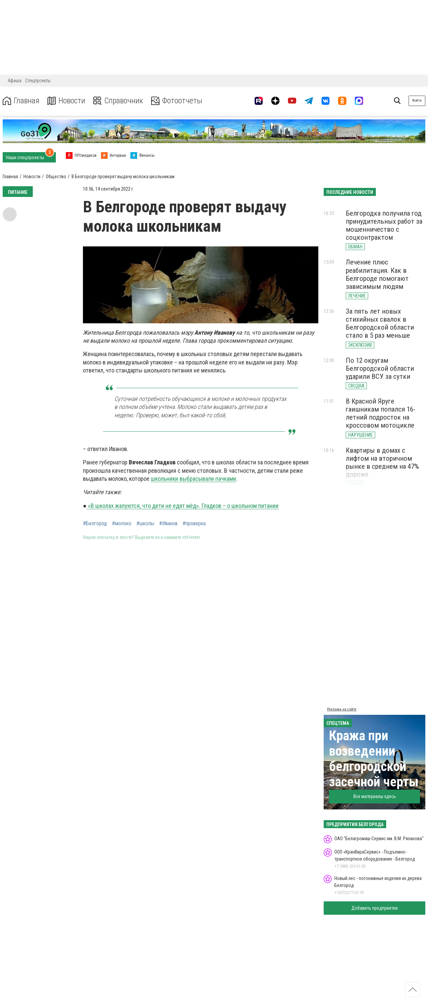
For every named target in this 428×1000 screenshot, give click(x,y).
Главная (21, 100)
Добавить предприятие (374, 908)
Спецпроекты (37, 80)
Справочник (118, 100)
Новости (66, 100)
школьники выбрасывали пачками (193, 478)
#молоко (121, 524)
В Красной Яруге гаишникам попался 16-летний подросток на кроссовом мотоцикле (380, 413)
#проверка (194, 524)
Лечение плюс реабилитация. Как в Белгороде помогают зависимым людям (377, 274)
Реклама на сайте (341, 709)
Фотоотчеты (176, 100)
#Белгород (95, 524)
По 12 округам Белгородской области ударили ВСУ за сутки (380, 368)
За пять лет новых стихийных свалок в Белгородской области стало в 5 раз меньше (380, 323)
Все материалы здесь (374, 796)
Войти (417, 100)
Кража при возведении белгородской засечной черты (374, 759)
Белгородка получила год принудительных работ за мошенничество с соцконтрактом (384, 225)
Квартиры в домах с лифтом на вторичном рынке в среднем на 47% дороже (382, 462)
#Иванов (168, 524)
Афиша (14, 80)
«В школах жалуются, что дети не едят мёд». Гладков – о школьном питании (183, 505)
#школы (145, 524)
